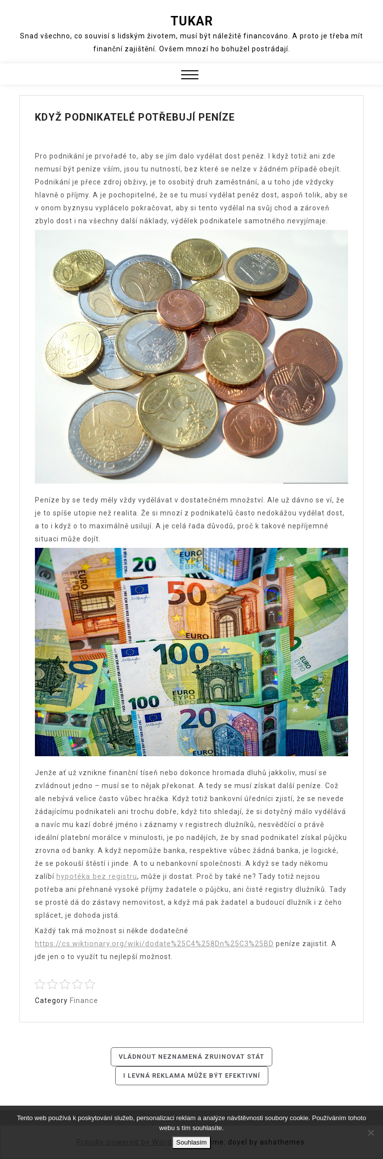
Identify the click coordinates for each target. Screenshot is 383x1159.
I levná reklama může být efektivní (191, 1075)
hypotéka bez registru (96, 876)
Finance (84, 1000)
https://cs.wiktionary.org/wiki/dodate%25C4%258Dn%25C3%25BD (153, 944)
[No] (371, 1133)
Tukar (192, 21)
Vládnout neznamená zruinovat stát (191, 1056)
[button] (189, 76)
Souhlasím (191, 1142)
